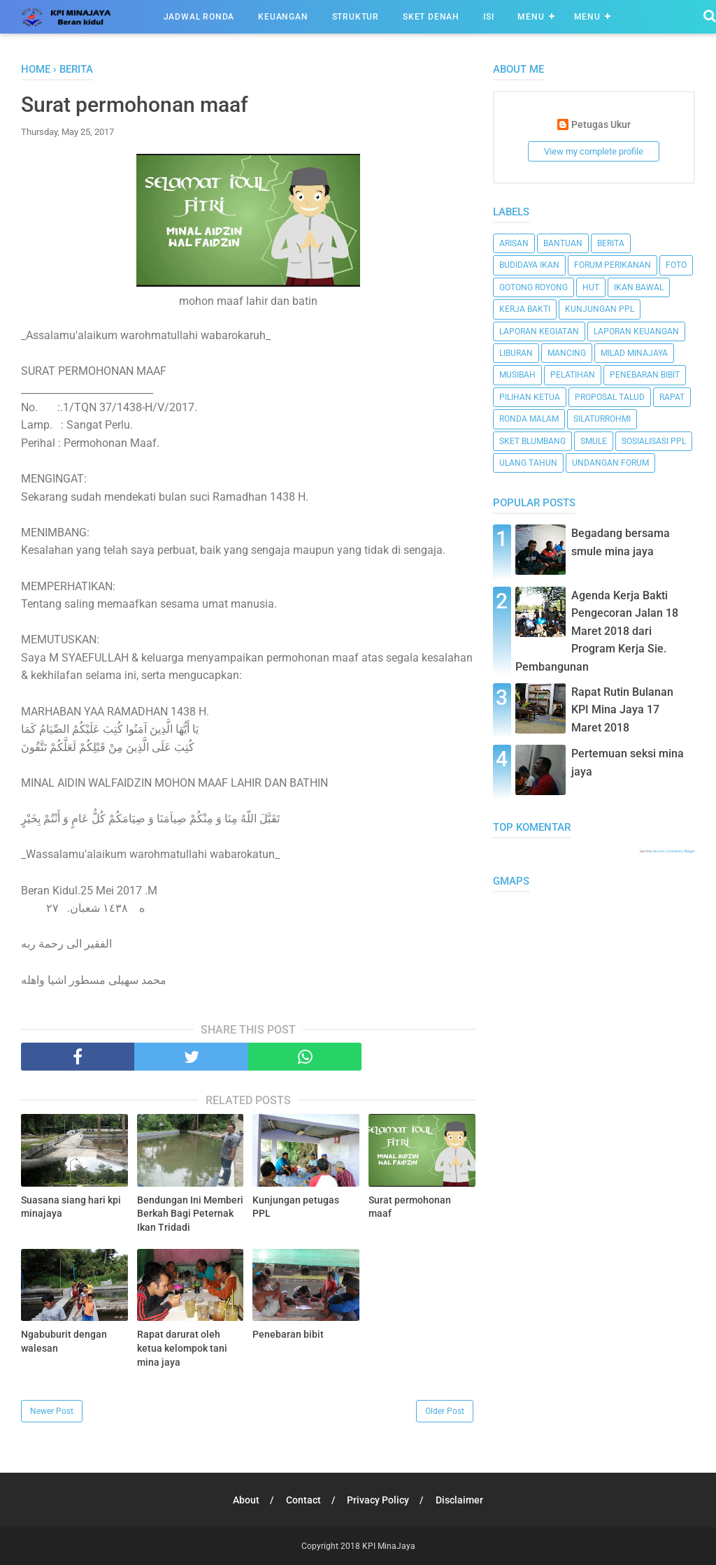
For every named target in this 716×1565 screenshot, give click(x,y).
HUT (590, 287)
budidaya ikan (529, 265)
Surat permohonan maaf (409, 1207)
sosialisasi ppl (654, 441)
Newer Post (51, 1411)
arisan (514, 243)
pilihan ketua (529, 397)
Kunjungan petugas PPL (295, 1207)
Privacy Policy (379, 1500)
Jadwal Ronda (199, 17)
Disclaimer (460, 1500)
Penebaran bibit (288, 1334)
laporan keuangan (636, 331)
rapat (672, 397)
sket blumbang (532, 441)
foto (676, 265)
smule (593, 441)
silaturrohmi (602, 419)
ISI (488, 17)
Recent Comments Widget (674, 851)
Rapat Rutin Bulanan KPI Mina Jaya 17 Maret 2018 (622, 709)
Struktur (355, 17)
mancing (566, 353)
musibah (517, 375)
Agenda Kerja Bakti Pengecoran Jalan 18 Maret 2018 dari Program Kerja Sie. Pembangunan (596, 631)
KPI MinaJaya (388, 1546)
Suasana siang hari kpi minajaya (71, 1207)
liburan (516, 353)
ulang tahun (528, 463)
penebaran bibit (645, 375)
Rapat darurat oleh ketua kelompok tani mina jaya (182, 1348)
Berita (610, 243)
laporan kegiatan (539, 331)
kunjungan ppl (599, 309)
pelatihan (572, 375)
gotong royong (533, 287)
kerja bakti (524, 309)
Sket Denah (431, 17)
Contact (303, 1500)
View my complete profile (593, 151)
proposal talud (610, 397)
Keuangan (283, 17)
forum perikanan (612, 265)
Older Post (444, 1411)
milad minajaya (634, 353)
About (246, 1500)
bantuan (562, 243)
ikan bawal (639, 287)
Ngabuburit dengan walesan (64, 1341)
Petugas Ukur (601, 125)
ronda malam (529, 419)
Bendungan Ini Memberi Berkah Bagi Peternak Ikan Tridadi (190, 1213)
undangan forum (610, 463)
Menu (530, 17)
